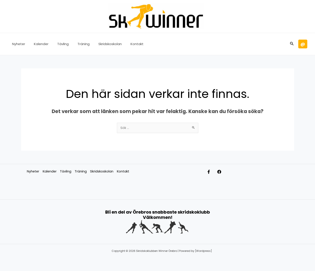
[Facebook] (224, 172)
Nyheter (17, 44)
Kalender (38, 44)
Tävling (57, 44)
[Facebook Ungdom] (209, 172)
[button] (292, 44)
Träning (76, 44)
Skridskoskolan (100, 44)
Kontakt (124, 44)
